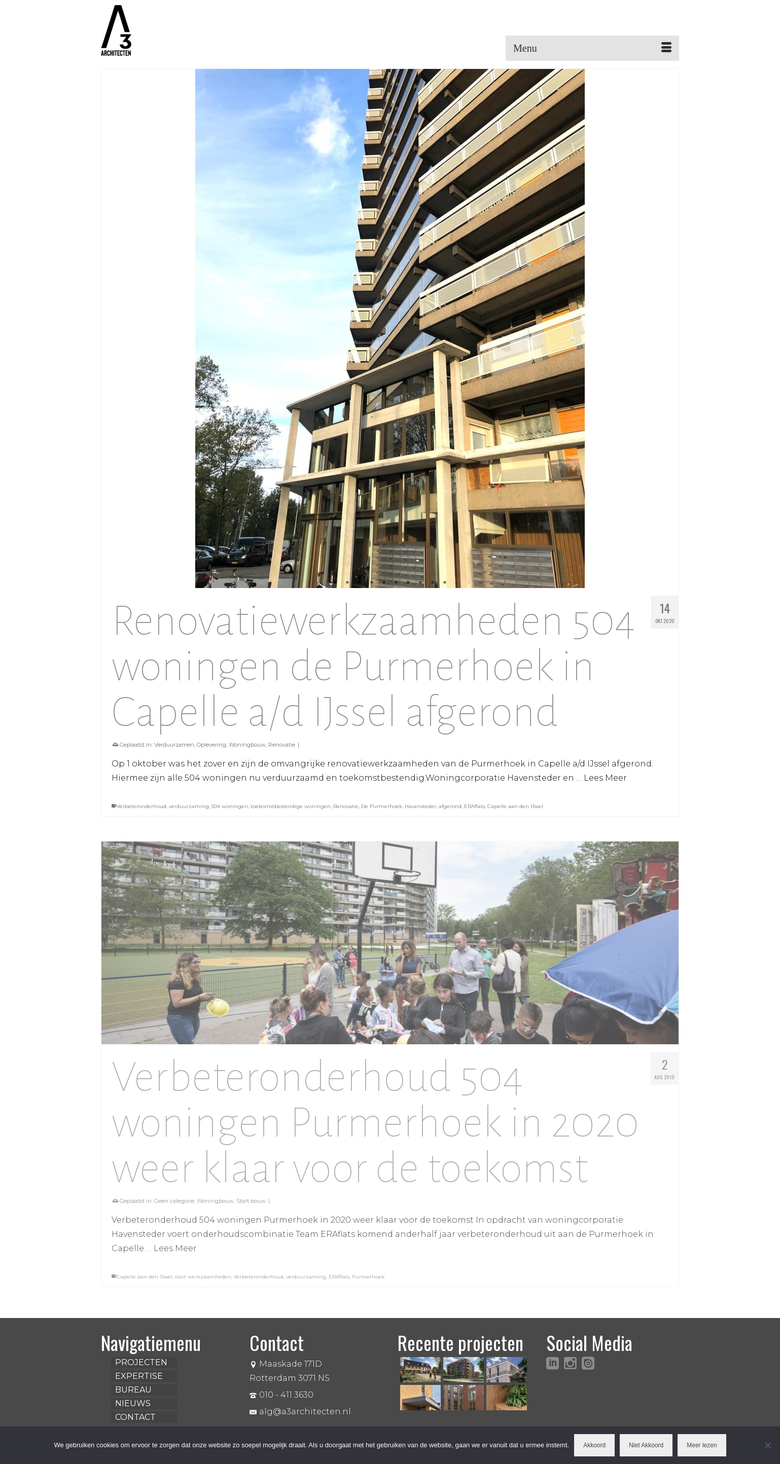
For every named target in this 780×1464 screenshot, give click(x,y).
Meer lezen (702, 1445)
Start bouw (251, 1205)
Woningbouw (247, 744)
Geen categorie (174, 1205)
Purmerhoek (368, 1281)
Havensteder (420, 806)
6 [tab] (396, 583)
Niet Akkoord (646, 1445)
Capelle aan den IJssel (515, 806)
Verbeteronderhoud (141, 806)
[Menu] (592, 48)
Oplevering (211, 744)
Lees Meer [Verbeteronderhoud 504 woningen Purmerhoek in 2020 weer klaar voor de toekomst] (175, 1253)
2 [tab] (347, 583)
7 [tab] (408, 583)
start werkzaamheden (203, 1281)
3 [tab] (359, 583)
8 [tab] (420, 583)
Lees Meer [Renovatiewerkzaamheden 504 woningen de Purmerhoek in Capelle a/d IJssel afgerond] (605, 778)
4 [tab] (372, 583)
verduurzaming (189, 806)
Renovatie (281, 744)
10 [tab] (445, 583)
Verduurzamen (174, 744)
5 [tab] (384, 583)
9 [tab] (433, 583)
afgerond (450, 806)
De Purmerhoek (381, 806)
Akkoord (594, 1445)
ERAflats (474, 806)
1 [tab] (335, 583)
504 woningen (229, 806)
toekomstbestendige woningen (291, 806)
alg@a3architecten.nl (300, 1411)
